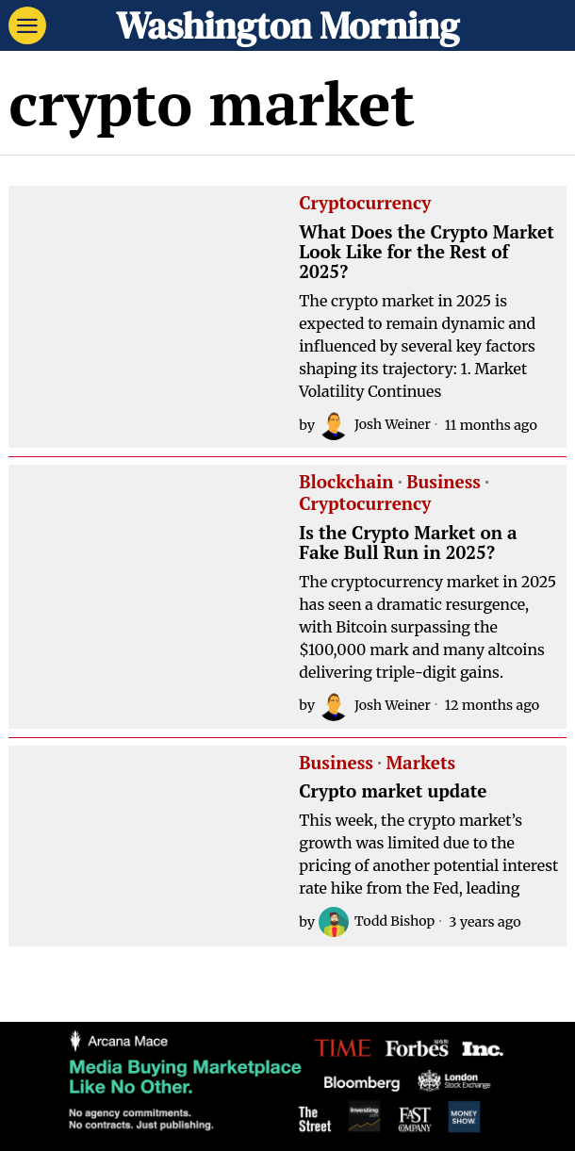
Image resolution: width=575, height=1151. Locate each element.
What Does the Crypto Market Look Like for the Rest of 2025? (426, 252)
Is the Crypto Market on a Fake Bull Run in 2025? (408, 543)
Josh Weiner (375, 425)
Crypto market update (392, 791)
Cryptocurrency (365, 203)
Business (443, 482)
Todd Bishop (377, 922)
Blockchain (346, 482)
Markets (420, 763)
